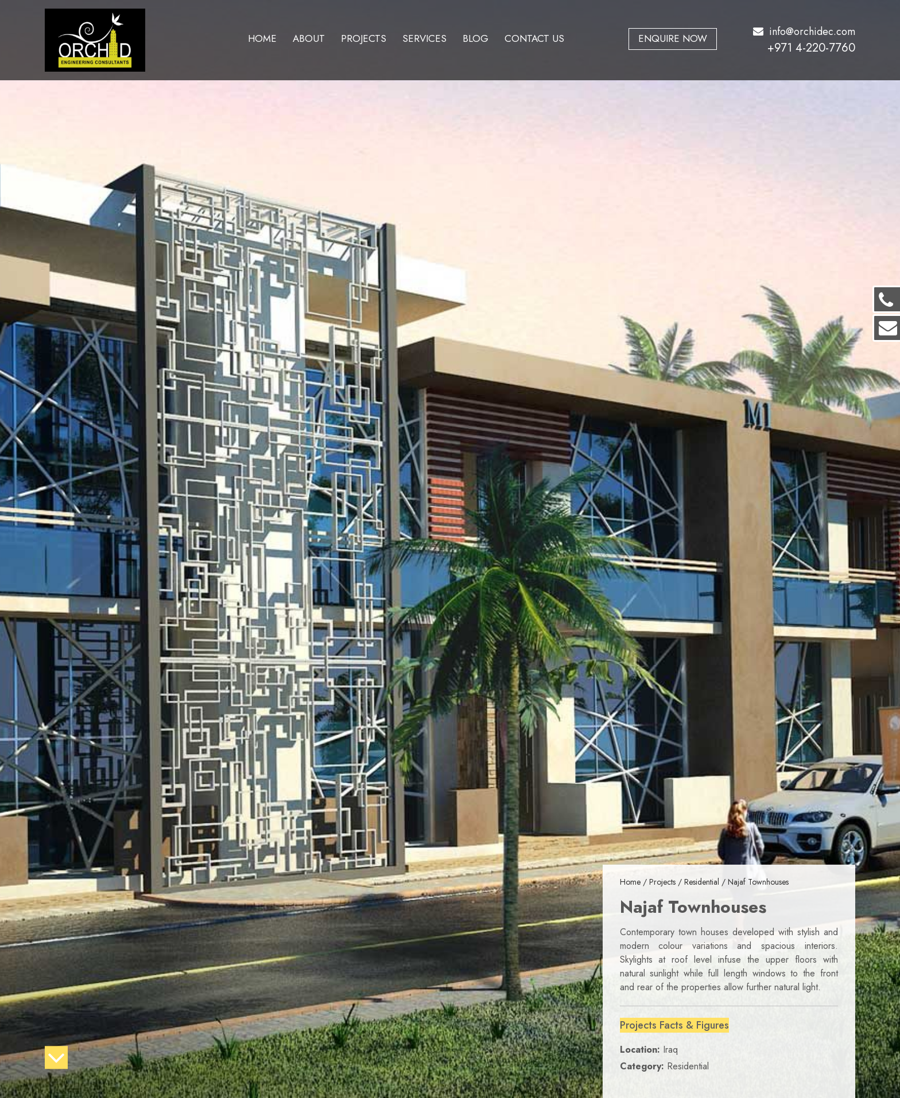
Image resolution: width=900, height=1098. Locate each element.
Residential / (706, 882)
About (309, 38)
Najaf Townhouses (758, 882)
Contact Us (534, 38)
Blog (475, 38)
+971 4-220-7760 (811, 48)
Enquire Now (672, 38)
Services (424, 38)
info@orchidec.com (804, 31)
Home (262, 38)
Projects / (666, 882)
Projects (363, 38)
